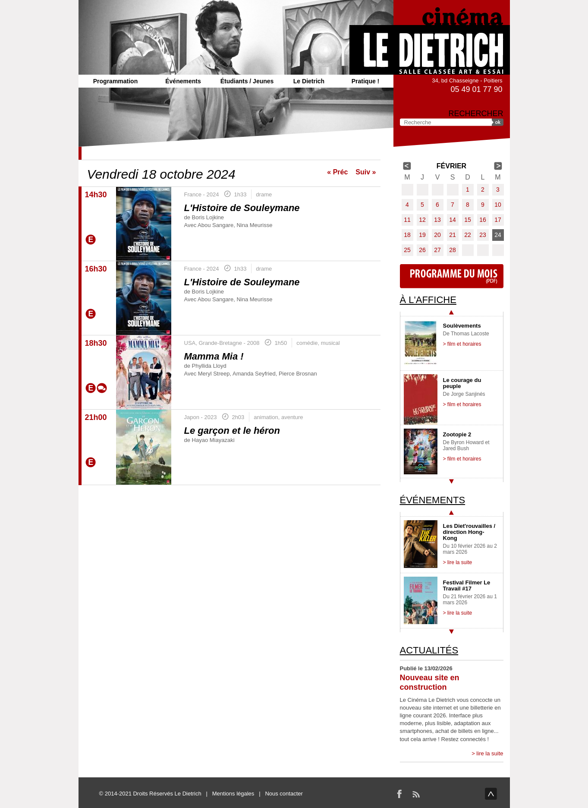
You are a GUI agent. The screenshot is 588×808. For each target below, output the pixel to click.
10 (497, 204)
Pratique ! (366, 81)
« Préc (337, 172)
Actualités (429, 650)
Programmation (115, 81)
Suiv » (365, 172)
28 (452, 249)
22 (467, 234)
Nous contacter (283, 793)
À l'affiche (428, 299)
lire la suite (489, 753)
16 (482, 219)
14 (452, 219)
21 (452, 234)
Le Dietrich (308, 81)
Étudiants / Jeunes (247, 81)
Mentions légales (233, 793)
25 (407, 249)
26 (422, 249)
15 (467, 219)
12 (422, 219)
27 (437, 249)
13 (437, 219)
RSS (416, 794)
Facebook (399, 794)
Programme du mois (451, 276)
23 (482, 234)
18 (407, 234)
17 (497, 219)
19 (422, 234)
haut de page (491, 794)
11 (407, 219)
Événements (183, 81)
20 (437, 234)
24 (497, 234)
